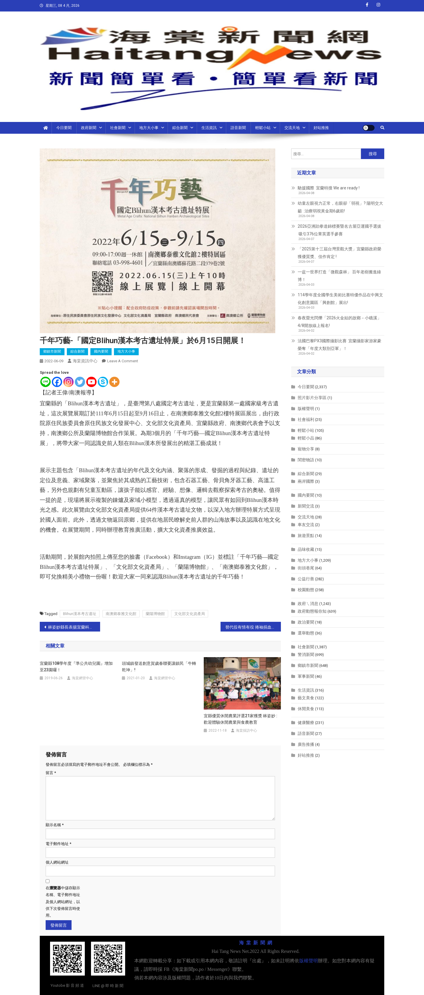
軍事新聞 (306, 676)
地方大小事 (148, 127)
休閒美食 (306, 708)
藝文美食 (306, 697)
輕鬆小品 (306, 438)
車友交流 (306, 524)
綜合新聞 (180, 127)
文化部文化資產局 (189, 613)
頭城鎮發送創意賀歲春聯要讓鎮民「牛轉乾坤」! (159, 666)
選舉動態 (306, 633)
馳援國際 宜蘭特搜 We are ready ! (329, 188)
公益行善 (306, 578)
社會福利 (306, 419)
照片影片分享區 (312, 397)
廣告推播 (306, 744)
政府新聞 (88, 127)
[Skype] (103, 382)
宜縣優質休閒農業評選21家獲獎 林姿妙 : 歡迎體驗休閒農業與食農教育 (240, 719)
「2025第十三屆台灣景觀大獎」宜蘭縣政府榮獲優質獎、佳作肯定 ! (339, 253)
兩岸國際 (306, 481)
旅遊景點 (306, 535)
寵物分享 (306, 449)
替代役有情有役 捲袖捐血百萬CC (253, 627)
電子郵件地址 (58, 844)
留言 (51, 773)
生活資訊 (209, 127)
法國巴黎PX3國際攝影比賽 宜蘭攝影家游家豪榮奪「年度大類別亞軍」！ (339, 344)
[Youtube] (91, 382)
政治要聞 (306, 622)
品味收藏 (306, 549)
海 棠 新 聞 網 (255, 942)
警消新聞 (306, 654)
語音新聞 (238, 127)
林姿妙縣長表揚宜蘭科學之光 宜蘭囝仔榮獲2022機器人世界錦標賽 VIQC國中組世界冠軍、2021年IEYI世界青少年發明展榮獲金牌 (74, 627)
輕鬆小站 (263, 127)
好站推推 (321, 127)
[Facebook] (57, 382)
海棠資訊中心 (85, 360)
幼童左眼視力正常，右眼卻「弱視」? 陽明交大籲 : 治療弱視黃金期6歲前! (340, 207)
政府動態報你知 (312, 611)
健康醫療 (306, 722)
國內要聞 (101, 351)
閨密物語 (306, 459)
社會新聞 (117, 127)
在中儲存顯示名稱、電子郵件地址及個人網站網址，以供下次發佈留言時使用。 (63, 902)
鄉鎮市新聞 (52, 351)
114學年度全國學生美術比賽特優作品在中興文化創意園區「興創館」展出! (340, 298)
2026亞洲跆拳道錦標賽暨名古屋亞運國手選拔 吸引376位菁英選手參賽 (339, 230)
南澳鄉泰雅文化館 (121, 613)
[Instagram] (68, 382)
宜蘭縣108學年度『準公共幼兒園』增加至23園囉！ (76, 666)
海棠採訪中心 (246, 730)
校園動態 (306, 589)
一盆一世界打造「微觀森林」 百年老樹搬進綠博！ (339, 276)
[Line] (45, 382)
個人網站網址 (57, 862)
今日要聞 (64, 127)
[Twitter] (80, 382)
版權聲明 (306, 408)
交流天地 (292, 127)
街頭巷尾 (306, 568)
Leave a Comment (122, 361)
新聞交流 (306, 506)
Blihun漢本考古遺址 (79, 613)
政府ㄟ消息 (308, 603)
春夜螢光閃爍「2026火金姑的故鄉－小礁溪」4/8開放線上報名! (339, 321)
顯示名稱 (55, 825)
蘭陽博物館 (155, 613)
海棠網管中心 (82, 678)
